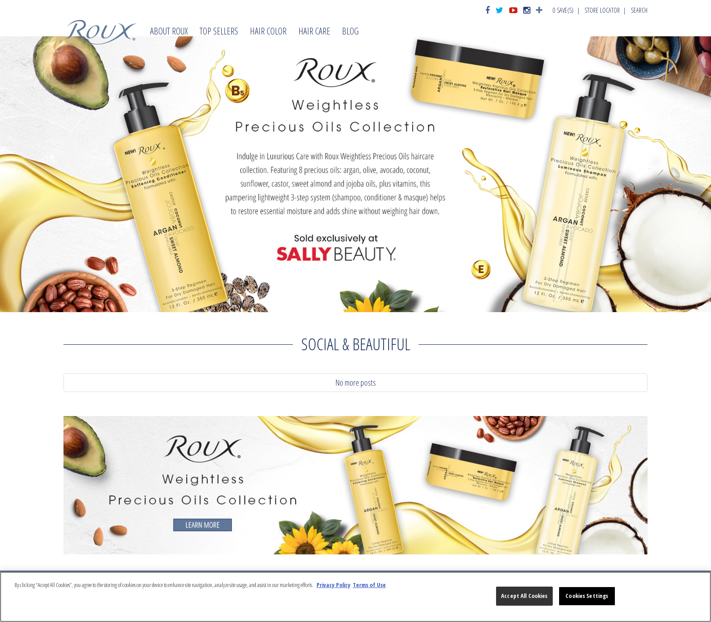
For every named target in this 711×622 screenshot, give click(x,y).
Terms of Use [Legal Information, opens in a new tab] (369, 585)
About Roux (169, 32)
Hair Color (268, 32)
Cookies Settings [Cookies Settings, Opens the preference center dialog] (586, 596)
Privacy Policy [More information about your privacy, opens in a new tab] (334, 585)
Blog (350, 32)
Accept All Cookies (524, 596)
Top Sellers (219, 32)
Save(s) (563, 10)
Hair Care (314, 32)
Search (639, 10)
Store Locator (602, 10)
